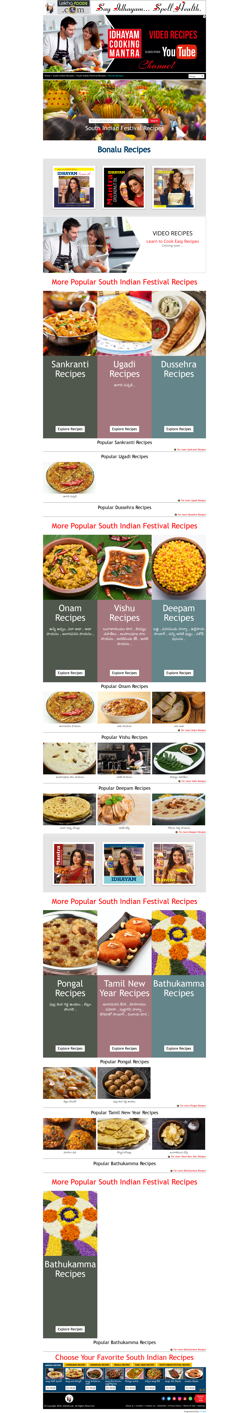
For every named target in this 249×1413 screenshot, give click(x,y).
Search (154, 121)
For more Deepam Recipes (190, 832)
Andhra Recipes (53, 1365)
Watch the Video (89, 245)
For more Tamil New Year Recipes (186, 1156)
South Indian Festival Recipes (92, 75)
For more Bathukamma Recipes (187, 1170)
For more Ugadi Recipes (191, 500)
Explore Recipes (70, 429)
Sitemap (201, 1405)
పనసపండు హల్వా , (176, 629)
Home (48, 75)
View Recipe (50, 1388)
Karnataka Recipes (99, 1364)
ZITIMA (202, 1411)
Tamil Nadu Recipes (144, 1364)
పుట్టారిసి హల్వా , (132, 1009)
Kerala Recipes (122, 1364)
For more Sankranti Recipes (189, 449)
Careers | (140, 1405)
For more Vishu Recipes (191, 781)
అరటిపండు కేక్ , (128, 639)
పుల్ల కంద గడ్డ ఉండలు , (66, 1004)
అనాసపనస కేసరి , (116, 1004)
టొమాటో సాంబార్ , (113, 1014)
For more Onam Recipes (191, 730)
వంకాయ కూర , (138, 1014)
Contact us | (151, 1405)
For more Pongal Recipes (191, 1105)
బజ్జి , (157, 629)
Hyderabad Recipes (75, 1364)
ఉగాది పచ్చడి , (124, 385)
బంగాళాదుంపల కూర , (119, 629)
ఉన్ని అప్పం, (58, 629)
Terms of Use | (190, 1405)
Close (204, 16)
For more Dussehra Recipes (190, 514)
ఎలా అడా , (76, 629)
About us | (130, 1405)
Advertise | (162, 1405)
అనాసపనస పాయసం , (78, 634)
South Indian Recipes (64, 75)
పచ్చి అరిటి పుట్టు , (182, 634)
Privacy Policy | (175, 1405)
